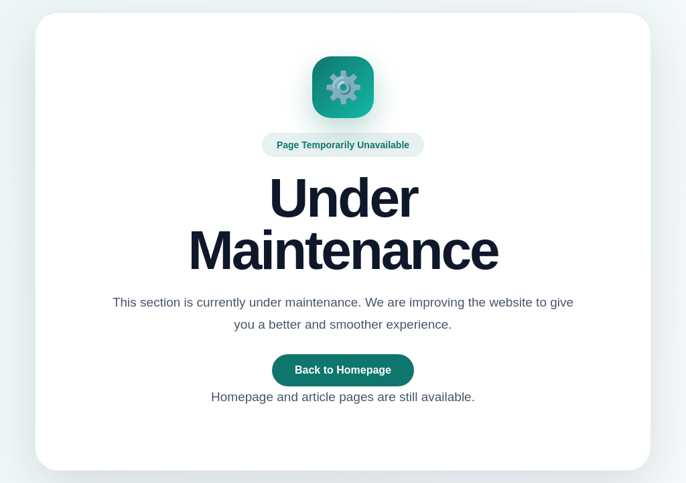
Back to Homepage (343, 370)
